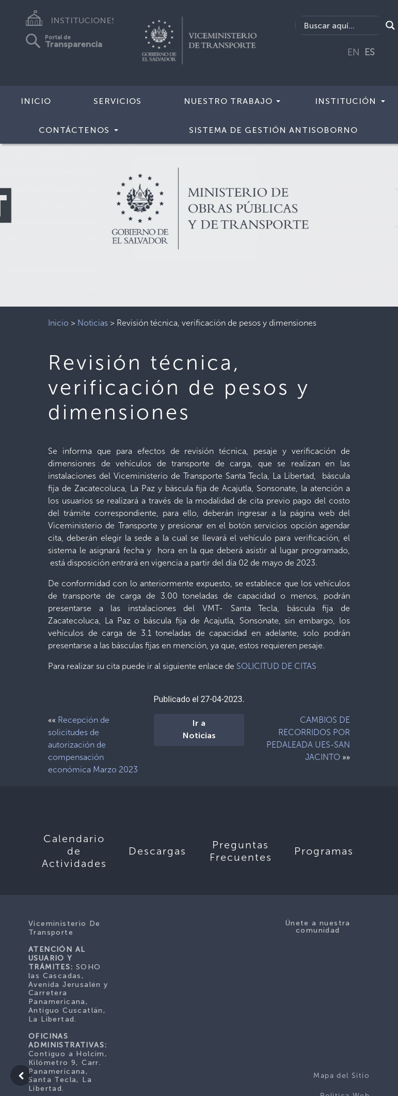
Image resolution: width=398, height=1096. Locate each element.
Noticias (92, 323)
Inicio (58, 323)
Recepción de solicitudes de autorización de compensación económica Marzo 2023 (93, 744)
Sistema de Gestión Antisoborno (273, 130)
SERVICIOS (117, 101)
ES (369, 52)
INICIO (36, 101)
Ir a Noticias (199, 730)
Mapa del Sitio (341, 1075)
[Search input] (341, 25)
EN (353, 52)
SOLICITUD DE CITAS (276, 666)
